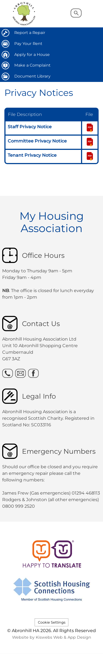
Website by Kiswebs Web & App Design (51, 637)
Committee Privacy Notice (37, 141)
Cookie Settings (51, 622)
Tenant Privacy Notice (32, 155)
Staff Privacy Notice (30, 126)
